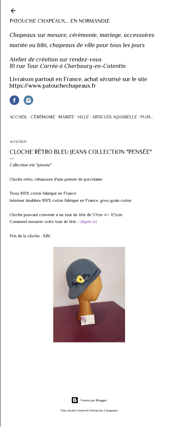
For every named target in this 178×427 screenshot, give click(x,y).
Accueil (19, 117)
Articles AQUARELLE (114, 117)
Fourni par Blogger (89, 400)
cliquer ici (88, 221)
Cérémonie (43, 117)
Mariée (66, 117)
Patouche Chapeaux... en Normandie (60, 21)
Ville (83, 117)
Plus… (146, 117)
